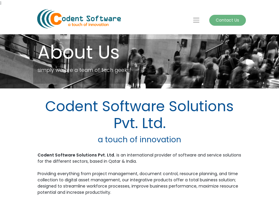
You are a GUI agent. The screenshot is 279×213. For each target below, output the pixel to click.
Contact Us (227, 20)
